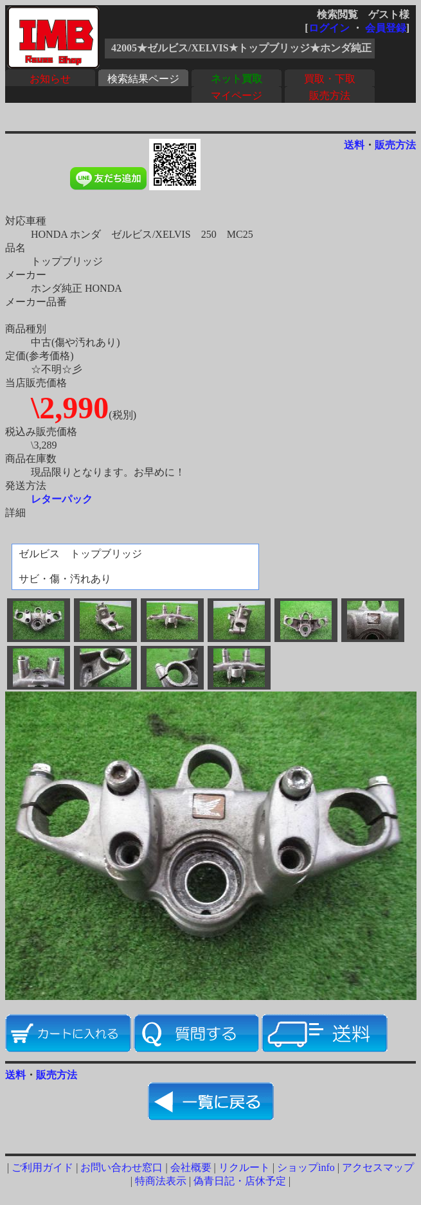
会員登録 (385, 27)
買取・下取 (329, 78)
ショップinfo (306, 1167)
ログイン (329, 27)
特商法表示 (160, 1180)
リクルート (244, 1167)
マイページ (236, 95)
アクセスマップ (378, 1167)
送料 (354, 144)
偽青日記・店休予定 (239, 1180)
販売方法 (329, 95)
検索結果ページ (143, 78)
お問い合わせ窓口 (121, 1167)
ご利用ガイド (42, 1167)
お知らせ (50, 78)
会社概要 (190, 1167)
